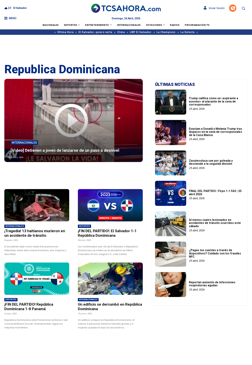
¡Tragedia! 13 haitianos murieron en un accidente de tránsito (34, 233)
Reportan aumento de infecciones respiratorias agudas (212, 284)
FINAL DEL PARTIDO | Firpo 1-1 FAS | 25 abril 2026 (215, 192)
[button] (243, 8)
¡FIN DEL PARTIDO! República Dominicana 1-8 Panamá (28, 306)
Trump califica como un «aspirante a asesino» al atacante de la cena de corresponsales (213, 101)
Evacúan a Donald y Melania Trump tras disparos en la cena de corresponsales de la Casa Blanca (215, 132)
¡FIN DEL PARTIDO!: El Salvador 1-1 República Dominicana (107, 233)
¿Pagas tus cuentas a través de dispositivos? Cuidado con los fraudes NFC (215, 253)
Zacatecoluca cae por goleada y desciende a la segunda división (211, 162)
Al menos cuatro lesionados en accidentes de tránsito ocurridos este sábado (215, 223)
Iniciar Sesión (214, 8)
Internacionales (24, 137)
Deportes (84, 226)
